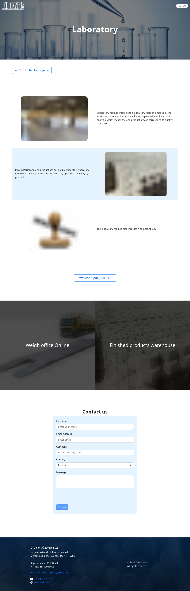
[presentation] (78, 496)
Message (61, 472)
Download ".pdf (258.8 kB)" (95, 278)
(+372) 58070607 (39, 572)
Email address (64, 434)
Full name (61, 421)
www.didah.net (42, 582)
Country (60, 459)
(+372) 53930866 (59, 572)
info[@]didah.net (43, 578)
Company (61, 446)
